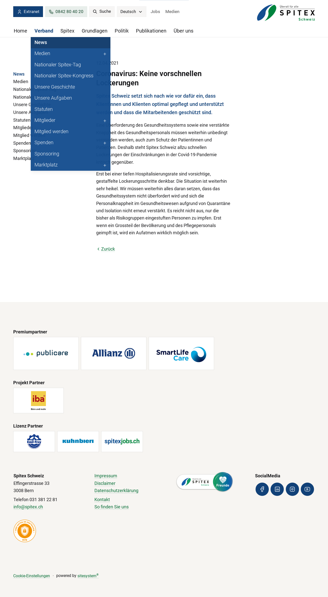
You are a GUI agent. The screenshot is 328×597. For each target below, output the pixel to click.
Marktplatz (24, 158)
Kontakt (102, 499)
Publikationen (151, 31)
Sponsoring (24, 150)
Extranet (28, 11)
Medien (172, 11)
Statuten (21, 120)
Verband (43, 31)
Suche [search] (102, 11)
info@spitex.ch (28, 506)
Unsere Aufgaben (30, 112)
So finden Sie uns (111, 506)
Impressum (105, 475)
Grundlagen (94, 31)
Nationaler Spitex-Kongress (40, 97)
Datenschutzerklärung (116, 490)
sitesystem (88, 575)
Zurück (105, 249)
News (18, 74)
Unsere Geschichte (32, 104)
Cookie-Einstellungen (31, 575)
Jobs (155, 11)
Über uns (183, 31)
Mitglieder (23, 127)
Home (20, 31)
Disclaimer (104, 483)
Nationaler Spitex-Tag (34, 89)
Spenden (22, 143)
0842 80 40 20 (66, 11)
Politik (122, 31)
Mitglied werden (29, 135)
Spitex (67, 31)
